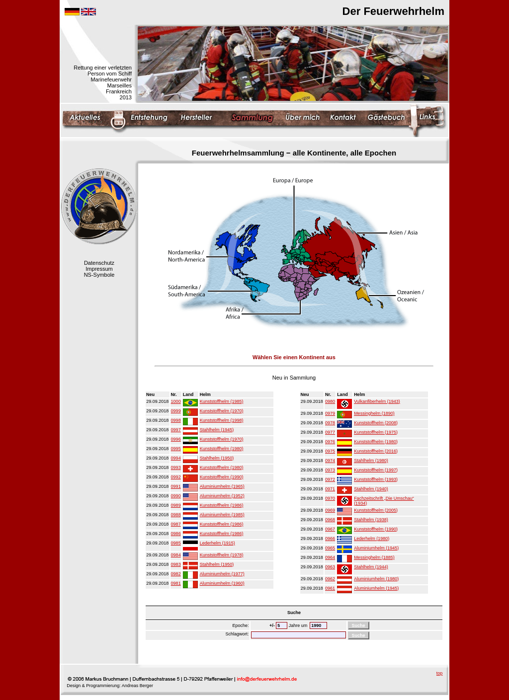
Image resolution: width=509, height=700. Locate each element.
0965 (330, 547)
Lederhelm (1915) (217, 543)
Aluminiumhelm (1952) (222, 495)
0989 (176, 505)
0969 (330, 510)
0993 (176, 467)
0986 (176, 533)
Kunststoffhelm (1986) (222, 505)
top (439, 673)
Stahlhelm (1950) (217, 458)
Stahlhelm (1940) (371, 488)
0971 (330, 488)
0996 (176, 439)
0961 (330, 588)
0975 (330, 451)
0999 (176, 410)
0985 (176, 543)
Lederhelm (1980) (371, 538)
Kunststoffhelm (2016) (376, 451)
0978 (330, 422)
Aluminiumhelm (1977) (222, 573)
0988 (176, 514)
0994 (176, 458)
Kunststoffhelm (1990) (222, 476)
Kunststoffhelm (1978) (222, 554)
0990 (176, 495)
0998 (176, 420)
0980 (330, 401)
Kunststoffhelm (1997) (376, 469)
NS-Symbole (99, 275)
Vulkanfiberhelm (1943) (377, 401)
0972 (330, 479)
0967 (330, 529)
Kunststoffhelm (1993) (376, 479)
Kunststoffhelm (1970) (222, 410)
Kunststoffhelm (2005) (376, 510)
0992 (176, 476)
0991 (176, 486)
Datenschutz (99, 263)
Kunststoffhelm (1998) (222, 420)
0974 (330, 460)
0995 (176, 448)
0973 (330, 469)
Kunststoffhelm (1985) (222, 401)
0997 (176, 429)
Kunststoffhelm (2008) (376, 422)
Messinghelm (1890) (374, 413)
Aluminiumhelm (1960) (222, 583)
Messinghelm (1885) (374, 557)
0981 (176, 583)
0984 (176, 554)
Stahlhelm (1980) (371, 460)
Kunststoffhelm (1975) (376, 432)
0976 (330, 441)
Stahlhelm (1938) (371, 519)
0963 (330, 566)
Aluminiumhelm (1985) (222, 514)
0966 (330, 538)
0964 (330, 557)
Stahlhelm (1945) (217, 429)
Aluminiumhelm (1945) (376, 547)
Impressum (98, 269)
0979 (330, 413)
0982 (176, 573)
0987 (176, 524)
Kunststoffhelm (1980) (222, 448)
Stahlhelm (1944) (371, 566)
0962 (330, 578)
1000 (176, 401)
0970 (330, 498)
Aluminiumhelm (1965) (222, 486)
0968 (330, 519)
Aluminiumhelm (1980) (376, 578)
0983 (176, 564)
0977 (330, 432)
